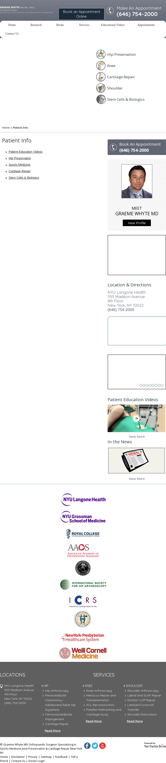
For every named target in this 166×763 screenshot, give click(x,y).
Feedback (61, 757)
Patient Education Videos (25, 151)
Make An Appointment (139, 11)
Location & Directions (129, 285)
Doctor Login (37, 761)
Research (36, 25)
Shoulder (115, 88)
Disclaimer (18, 757)
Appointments (146, 25)
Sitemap (46, 757)
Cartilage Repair (121, 76)
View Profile (137, 223)
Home (12, 25)
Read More (53, 730)
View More (137, 436)
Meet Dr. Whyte (16, 105)
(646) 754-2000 (121, 310)
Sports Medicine (19, 164)
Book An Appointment (142, 147)
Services (84, 25)
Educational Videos (113, 25)
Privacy (33, 757)
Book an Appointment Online (81, 14)
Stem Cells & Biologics (126, 99)
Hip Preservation (121, 54)
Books (60, 25)
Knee (111, 65)
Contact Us (12, 33)
